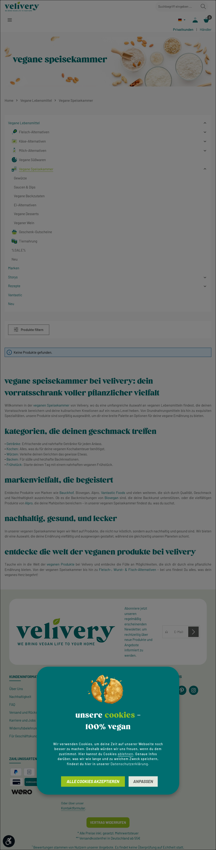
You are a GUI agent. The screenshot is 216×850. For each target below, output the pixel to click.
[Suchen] (203, 6)
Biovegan (111, 498)
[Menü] (10, 20)
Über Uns (16, 689)
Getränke (13, 444)
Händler (205, 30)
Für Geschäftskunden (25, 736)
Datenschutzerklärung (129, 764)
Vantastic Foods (113, 493)
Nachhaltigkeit (20, 697)
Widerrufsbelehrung (24, 728)
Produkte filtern (28, 330)
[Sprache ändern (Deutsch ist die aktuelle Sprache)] (181, 20)
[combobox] (177, 6)
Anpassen (143, 781)
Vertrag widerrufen (108, 823)
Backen (12, 460)
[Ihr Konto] (195, 20)
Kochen (12, 449)
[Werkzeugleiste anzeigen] (9, 841)
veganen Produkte (60, 564)
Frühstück (14, 465)
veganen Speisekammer (51, 405)
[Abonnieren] (193, 632)
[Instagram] (193, 690)
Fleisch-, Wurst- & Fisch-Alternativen (127, 570)
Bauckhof (66, 493)
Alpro (29, 503)
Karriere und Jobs (22, 720)
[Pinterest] (181, 690)
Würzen (12, 454)
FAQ (12, 705)
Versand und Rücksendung (29, 712)
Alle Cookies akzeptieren (93, 781)
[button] (205, 123)
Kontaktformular (73, 808)
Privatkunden (183, 30)
